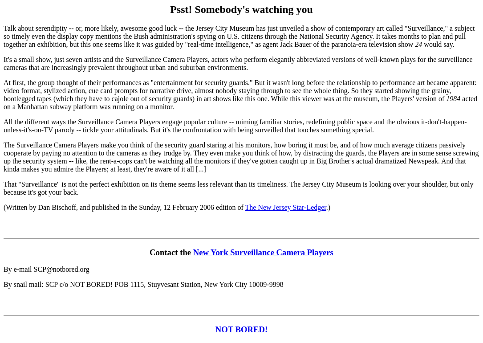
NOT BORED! (241, 329)
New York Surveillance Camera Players (263, 252)
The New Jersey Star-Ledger (285, 207)
